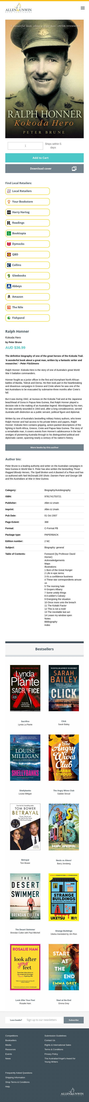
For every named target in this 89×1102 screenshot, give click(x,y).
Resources (10, 1049)
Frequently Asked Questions (18, 1073)
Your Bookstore (22, 201)
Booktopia (19, 233)
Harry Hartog (20, 212)
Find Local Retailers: (18, 183)
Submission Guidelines (55, 1035)
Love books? (16, 1020)
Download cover (40, 168)
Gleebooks (19, 275)
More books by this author (44, 447)
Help (7, 1086)
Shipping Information (15, 1077)
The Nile (17, 307)
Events (8, 1054)
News (8, 1058)
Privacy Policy (51, 1054)
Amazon (17, 296)
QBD (15, 254)
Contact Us (49, 1040)
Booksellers (10, 1040)
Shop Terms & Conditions (17, 1082)
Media (8, 1045)
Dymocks (18, 244)
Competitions (11, 1035)
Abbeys (17, 286)
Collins (16, 265)
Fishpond (18, 318)
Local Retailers (22, 191)
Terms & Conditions (53, 1049)
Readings (18, 223)
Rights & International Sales (57, 1045)
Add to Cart (40, 158)
